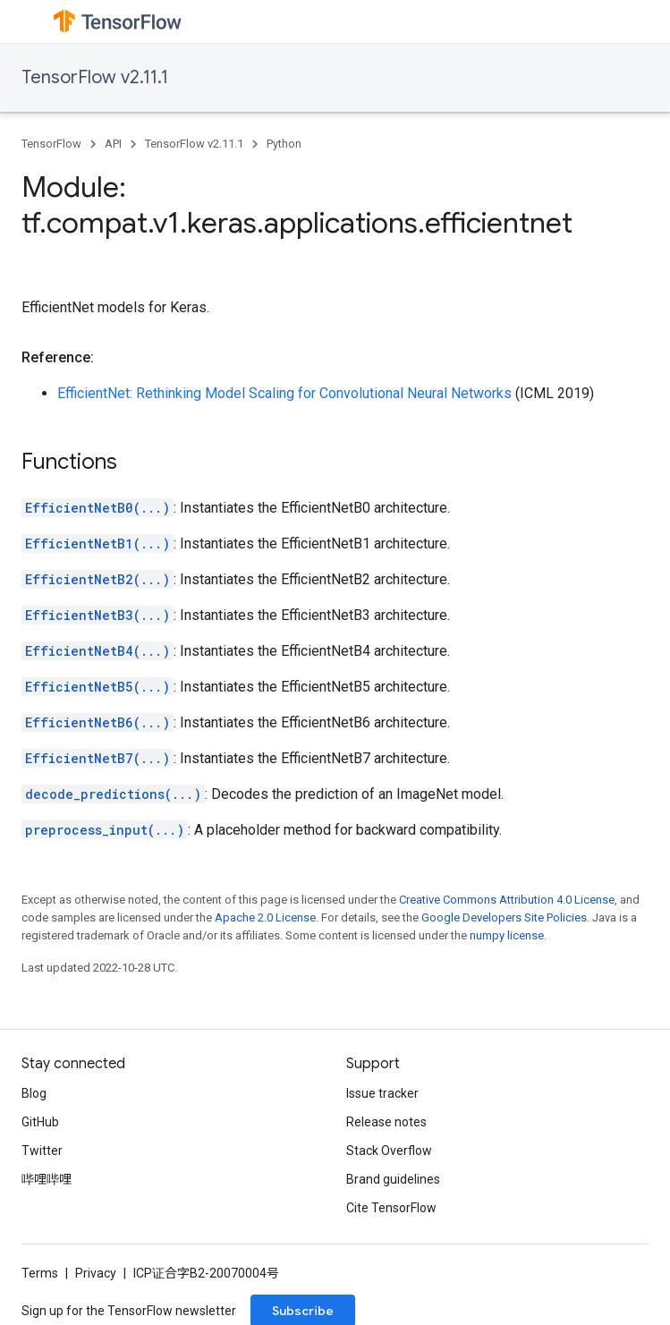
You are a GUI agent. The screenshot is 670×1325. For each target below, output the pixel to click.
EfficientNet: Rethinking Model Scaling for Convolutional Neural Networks (284, 393)
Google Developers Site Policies (504, 917)
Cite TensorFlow (391, 1208)
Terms (39, 1273)
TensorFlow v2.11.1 (94, 77)
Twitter (42, 1150)
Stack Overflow (389, 1150)
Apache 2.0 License (265, 917)
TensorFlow (51, 143)
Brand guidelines (393, 1179)
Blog (34, 1093)
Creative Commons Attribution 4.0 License (507, 899)
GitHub (40, 1122)
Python (284, 143)
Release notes (386, 1122)
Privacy (95, 1273)
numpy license (507, 935)
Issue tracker (382, 1093)
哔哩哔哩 (46, 1179)
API (113, 143)
